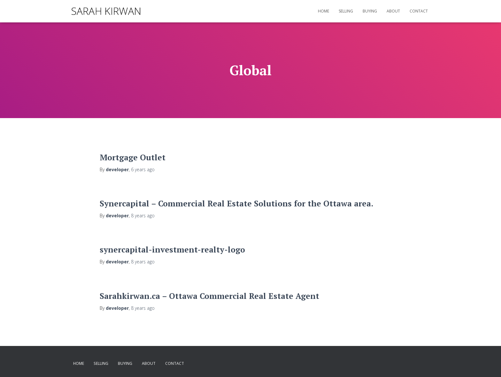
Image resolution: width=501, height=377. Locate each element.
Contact (419, 11)
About (393, 11)
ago (143, 169)
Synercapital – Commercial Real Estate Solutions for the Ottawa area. (236, 203)
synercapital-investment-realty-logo (172, 249)
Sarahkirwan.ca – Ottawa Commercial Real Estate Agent (209, 296)
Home (323, 11)
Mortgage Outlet (133, 157)
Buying (370, 11)
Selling (346, 11)
